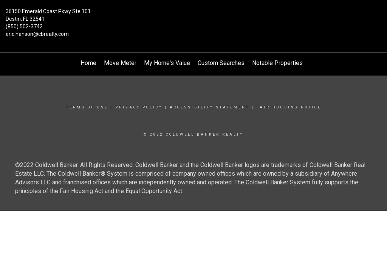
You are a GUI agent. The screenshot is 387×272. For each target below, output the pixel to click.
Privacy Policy (139, 107)
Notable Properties (277, 62)
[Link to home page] (193, 16)
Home (88, 62)
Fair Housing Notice (289, 107)
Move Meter (120, 62)
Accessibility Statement (209, 107)
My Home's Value (167, 62)
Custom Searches (221, 62)
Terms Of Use (87, 107)
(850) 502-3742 (24, 26)
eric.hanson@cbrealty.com (37, 34)
